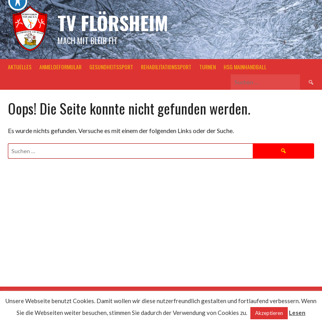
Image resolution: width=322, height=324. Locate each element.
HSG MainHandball (245, 67)
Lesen (297, 312)
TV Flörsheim (112, 23)
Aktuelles (19, 67)
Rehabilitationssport (166, 67)
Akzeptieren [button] (269, 313)
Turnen (207, 67)
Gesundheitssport (111, 67)
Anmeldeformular (60, 67)
